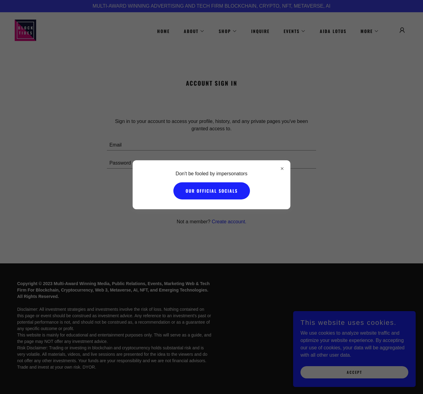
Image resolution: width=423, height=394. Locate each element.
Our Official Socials (212, 191)
